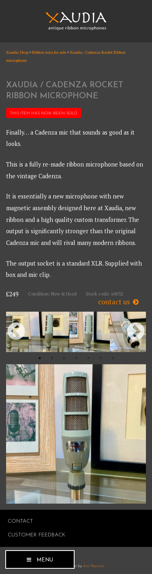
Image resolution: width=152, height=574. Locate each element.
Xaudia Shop (17, 52)
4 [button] (76, 358)
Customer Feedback (36, 535)
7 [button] (113, 358)
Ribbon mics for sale (49, 52)
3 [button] (64, 358)
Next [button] (136, 332)
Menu (44, 560)
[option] (49, 332)
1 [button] (40, 358)
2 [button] (52, 358)
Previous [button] (16, 332)
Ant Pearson (94, 566)
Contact (20, 521)
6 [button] (100, 358)
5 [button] (88, 358)
